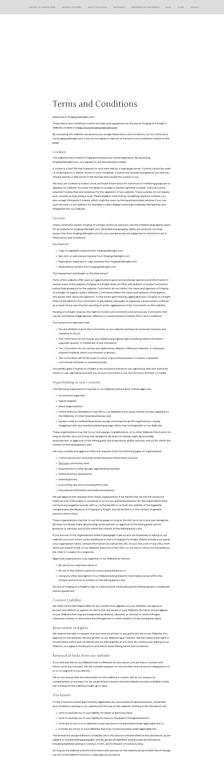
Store (181, 7)
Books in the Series (71, 7)
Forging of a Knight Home (42, 7)
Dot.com (63, 463)
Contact (194, 7)
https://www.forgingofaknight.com (96, 127)
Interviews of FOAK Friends (145, 7)
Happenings (119, 7)
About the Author (97, 7)
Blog (168, 7)
